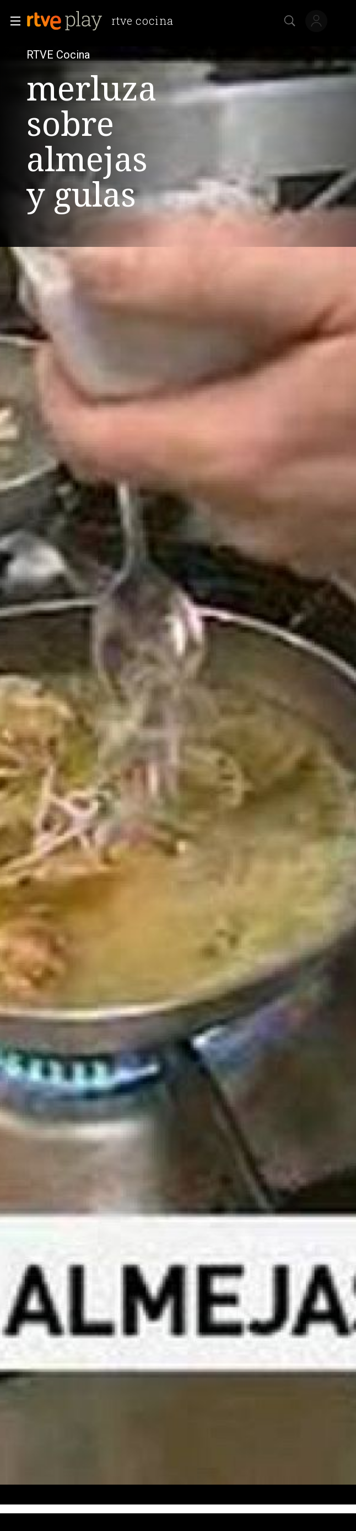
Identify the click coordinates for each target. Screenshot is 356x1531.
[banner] (104, 21)
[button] (12, 21)
